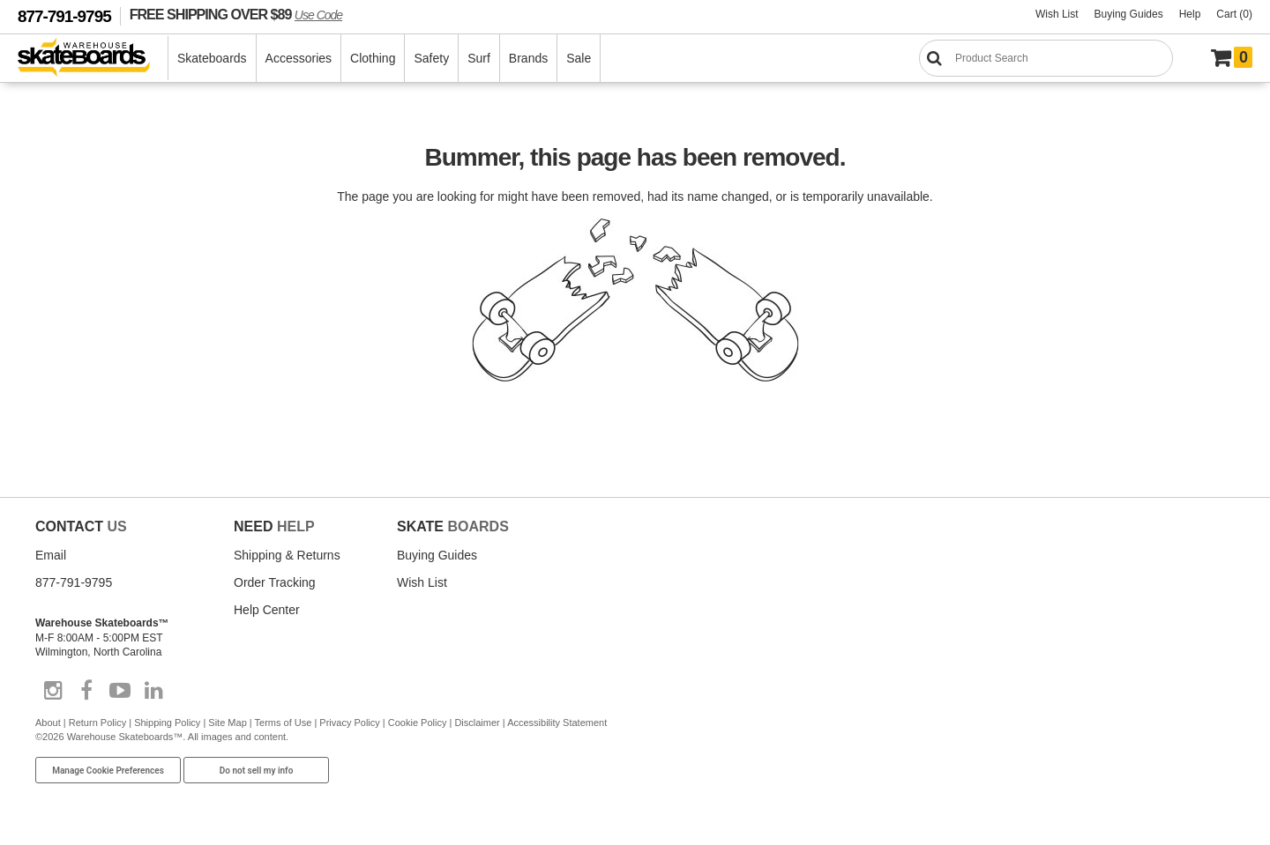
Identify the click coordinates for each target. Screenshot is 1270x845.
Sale (578, 58)
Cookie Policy (417, 722)
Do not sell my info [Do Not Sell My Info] (257, 770)
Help (1190, 14)
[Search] (1046, 58)
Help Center (267, 610)
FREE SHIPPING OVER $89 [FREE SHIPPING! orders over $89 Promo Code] (236, 14)
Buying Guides (1128, 14)
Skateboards (212, 58)
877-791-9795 (64, 16)
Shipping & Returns (287, 555)
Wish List (1057, 14)
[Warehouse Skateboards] (93, 58)
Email (50, 555)
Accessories (298, 58)
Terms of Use (283, 722)
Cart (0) (1234, 14)
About (48, 722)
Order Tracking (275, 582)
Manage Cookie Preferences (108, 770)
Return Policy (97, 722)
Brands (528, 58)
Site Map (227, 722)
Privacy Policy (349, 722)
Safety (431, 58)
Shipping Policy (167, 722)
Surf (478, 58)
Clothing (372, 58)
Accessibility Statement (557, 722)
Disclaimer (476, 722)
